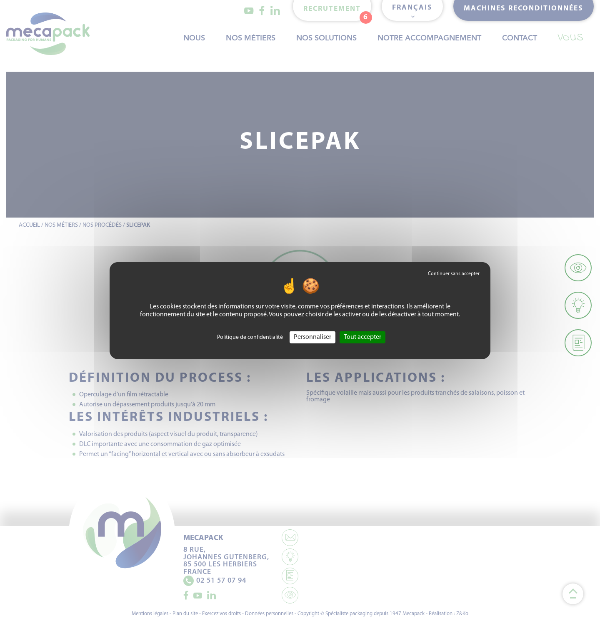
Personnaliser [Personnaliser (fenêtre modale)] (312, 336)
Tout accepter (362, 336)
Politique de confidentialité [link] (250, 337)
